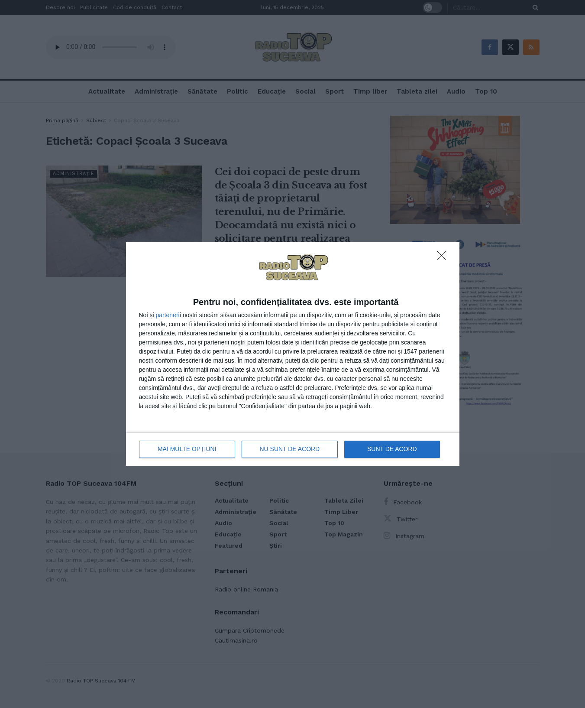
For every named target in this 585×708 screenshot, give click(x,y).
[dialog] (292, 354)
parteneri (167, 315)
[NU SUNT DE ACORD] (444, 258)
